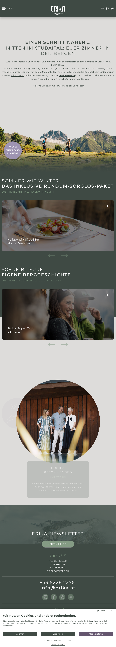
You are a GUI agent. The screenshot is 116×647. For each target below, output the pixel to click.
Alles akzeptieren (96, 634)
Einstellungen (58, 634)
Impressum (48, 641)
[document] (58, 622)
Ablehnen (20, 634)
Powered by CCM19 (58, 645)
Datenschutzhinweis (63, 641)
